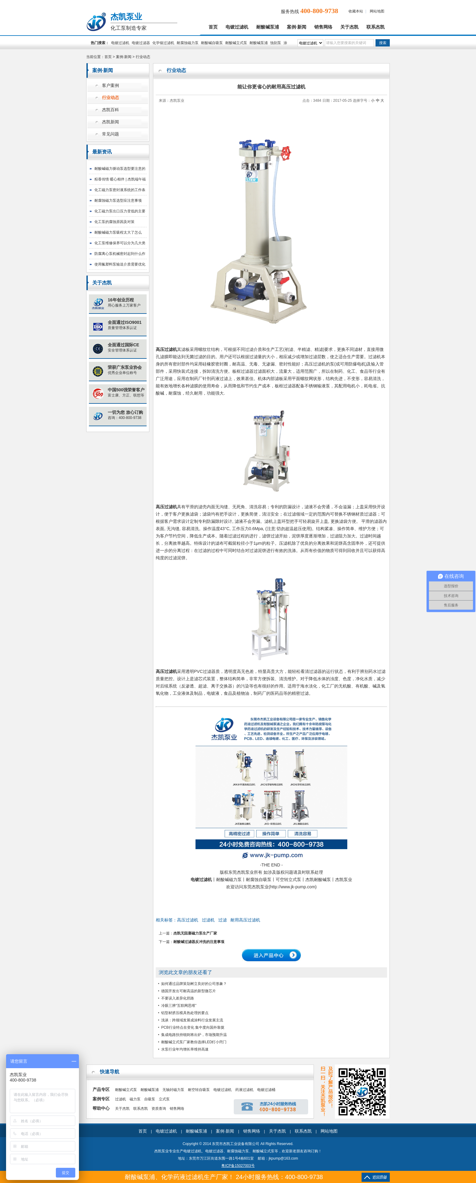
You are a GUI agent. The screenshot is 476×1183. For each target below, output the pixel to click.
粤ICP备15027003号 (237, 1166)
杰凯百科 (110, 110)
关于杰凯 (349, 27)
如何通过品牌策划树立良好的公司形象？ (194, 984)
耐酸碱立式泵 (236, 43)
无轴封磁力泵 (173, 1090)
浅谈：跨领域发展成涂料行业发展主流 (192, 1020)
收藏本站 (355, 11)
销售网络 (323, 27)
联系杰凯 (375, 27)
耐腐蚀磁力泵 (188, 43)
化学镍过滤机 (163, 43)
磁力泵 (135, 1099)
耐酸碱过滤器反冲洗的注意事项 (198, 942)
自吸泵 (149, 1099)
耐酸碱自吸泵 (212, 43)
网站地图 (377, 11)
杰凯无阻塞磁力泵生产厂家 (195, 933)
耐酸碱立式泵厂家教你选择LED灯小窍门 (193, 1042)
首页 (213, 27)
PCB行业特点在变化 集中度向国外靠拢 (192, 1027)
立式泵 (164, 1099)
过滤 (222, 919)
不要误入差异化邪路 (177, 998)
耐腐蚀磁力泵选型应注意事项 (118, 200)
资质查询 (158, 1108)
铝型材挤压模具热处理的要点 (185, 1013)
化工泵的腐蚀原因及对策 (114, 222)
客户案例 (110, 85)
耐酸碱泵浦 (267, 27)
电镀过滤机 (237, 27)
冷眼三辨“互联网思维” (178, 1005)
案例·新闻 (296, 27)
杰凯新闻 (110, 122)
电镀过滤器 (141, 43)
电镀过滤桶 (266, 1090)
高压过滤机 (166, 349)
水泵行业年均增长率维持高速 (185, 1049)
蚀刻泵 (275, 43)
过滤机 (208, 919)
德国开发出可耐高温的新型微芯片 (188, 991)
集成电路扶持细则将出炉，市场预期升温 (194, 1035)
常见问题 (110, 134)
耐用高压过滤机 (245, 919)
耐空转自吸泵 (199, 1090)
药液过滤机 (244, 1090)
